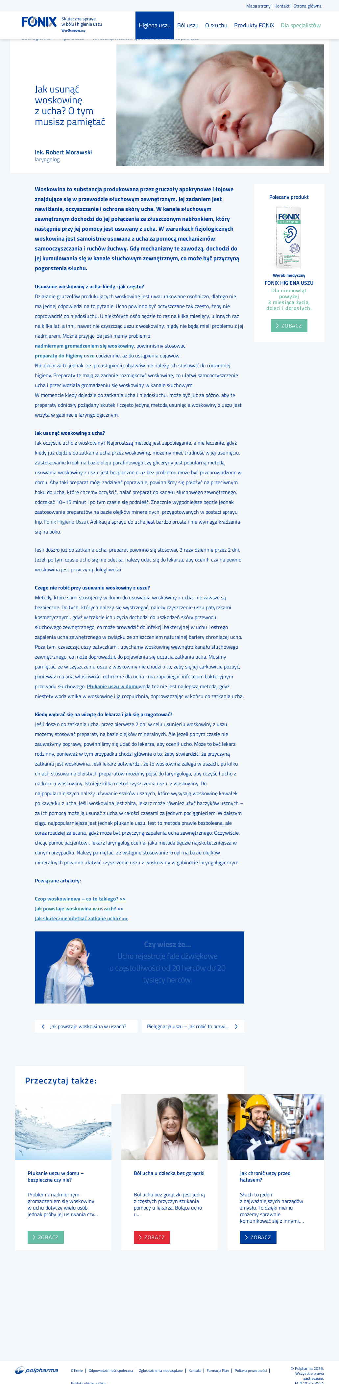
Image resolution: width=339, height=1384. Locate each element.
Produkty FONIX (254, 25)
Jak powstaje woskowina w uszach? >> (79, 908)
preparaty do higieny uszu (65, 355)
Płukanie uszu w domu (113, 686)
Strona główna (308, 5)
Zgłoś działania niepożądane (161, 1370)
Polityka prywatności (251, 1370)
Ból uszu (188, 25)
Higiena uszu (155, 25)
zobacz (48, 1226)
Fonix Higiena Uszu (65, 522)
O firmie (77, 1370)
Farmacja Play (218, 1370)
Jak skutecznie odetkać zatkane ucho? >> (81, 918)
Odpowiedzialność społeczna (111, 1370)
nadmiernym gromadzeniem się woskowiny (84, 346)
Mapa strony (258, 5)
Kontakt (282, 5)
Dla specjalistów (301, 25)
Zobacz (291, 325)
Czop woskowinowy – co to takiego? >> (80, 898)
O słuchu (216, 25)
